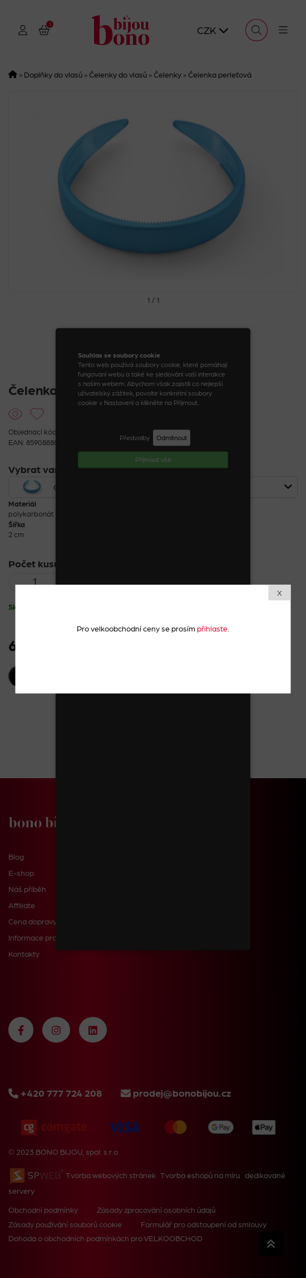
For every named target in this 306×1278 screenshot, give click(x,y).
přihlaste (212, 628)
